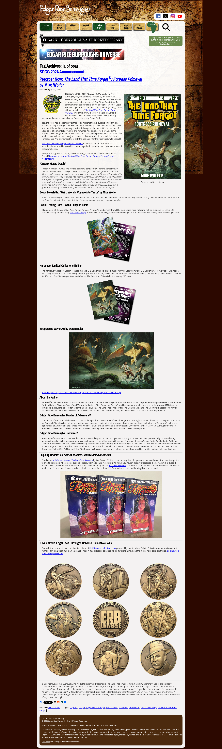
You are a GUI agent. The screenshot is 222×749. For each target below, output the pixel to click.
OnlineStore (99, 26)
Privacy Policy (58, 718)
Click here (46, 741)
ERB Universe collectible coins (102, 548)
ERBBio (113, 26)
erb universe (112, 707)
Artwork (86, 25)
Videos (73, 25)
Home (46, 25)
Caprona (73, 707)
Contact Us (46, 718)
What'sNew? (59, 26)
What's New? (54, 707)
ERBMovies (139, 26)
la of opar (123, 707)
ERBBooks (126, 26)
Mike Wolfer (134, 707)
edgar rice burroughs (95, 707)
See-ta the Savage (78, 212)
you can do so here (117, 465)
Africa (152, 24)
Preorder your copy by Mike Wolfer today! (81, 392)
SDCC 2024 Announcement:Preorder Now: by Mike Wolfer (91, 78)
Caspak (82, 707)
